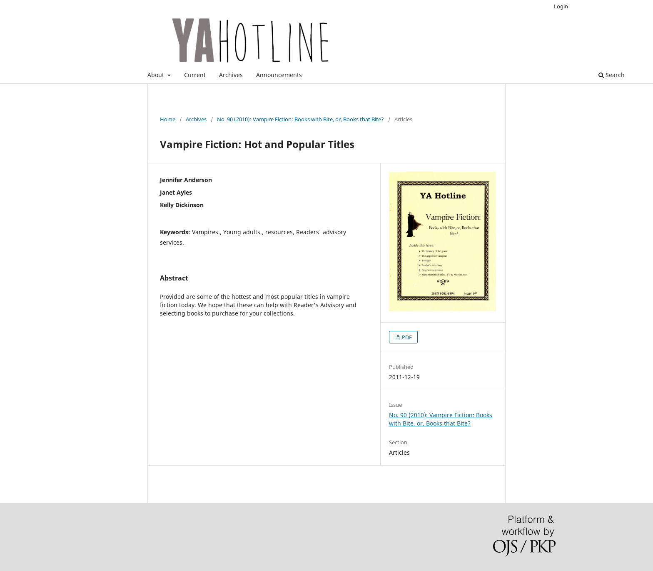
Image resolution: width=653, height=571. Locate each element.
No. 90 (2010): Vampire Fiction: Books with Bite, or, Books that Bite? (300, 119)
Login (561, 6)
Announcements (279, 75)
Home (167, 119)
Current (195, 75)
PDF (406, 337)
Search (611, 75)
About (156, 75)
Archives (231, 75)
